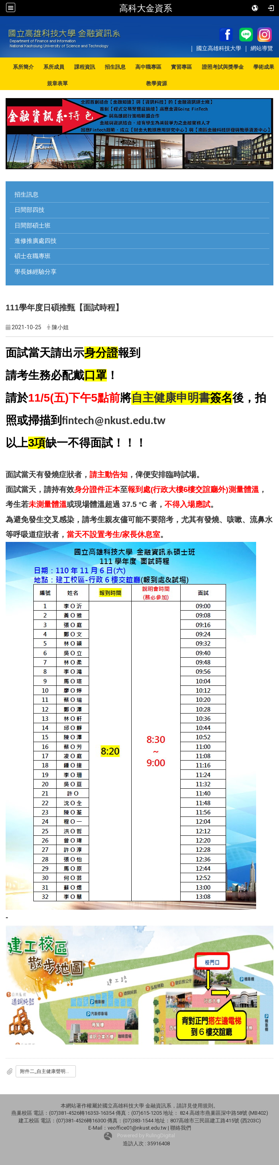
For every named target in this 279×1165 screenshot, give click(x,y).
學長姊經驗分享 (35, 271)
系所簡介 (23, 67)
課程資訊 (84, 67)
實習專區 (181, 67)
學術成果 (263, 67)
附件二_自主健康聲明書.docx (48, 1071)
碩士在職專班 (32, 256)
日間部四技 (29, 209)
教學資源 (156, 83)
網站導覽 (261, 48)
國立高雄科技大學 (219, 48)
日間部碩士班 (32, 225)
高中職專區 (148, 67)
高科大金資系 (145, 8)
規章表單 (57, 83)
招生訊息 (115, 67)
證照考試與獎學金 (223, 67)
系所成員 (53, 67)
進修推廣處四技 (35, 240)
